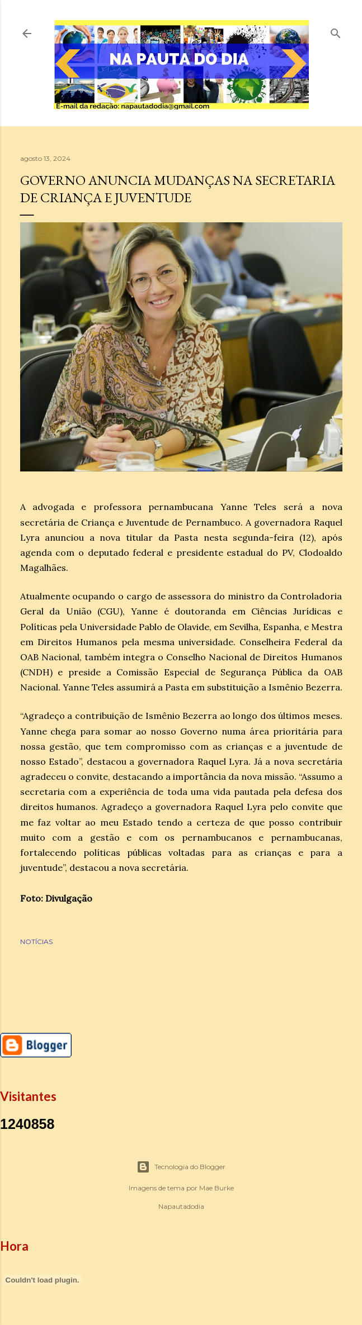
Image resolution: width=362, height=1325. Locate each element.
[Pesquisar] (335, 31)
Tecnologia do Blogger (181, 1167)
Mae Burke (216, 1188)
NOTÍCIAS (36, 941)
